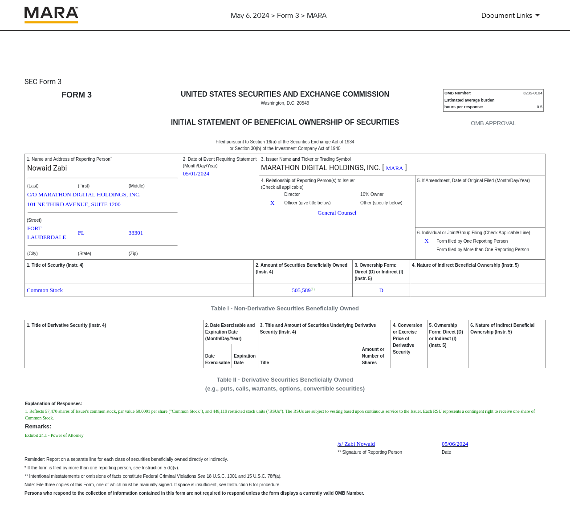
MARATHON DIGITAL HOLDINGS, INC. (320, 167)
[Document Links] (512, 15)
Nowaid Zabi (47, 168)
